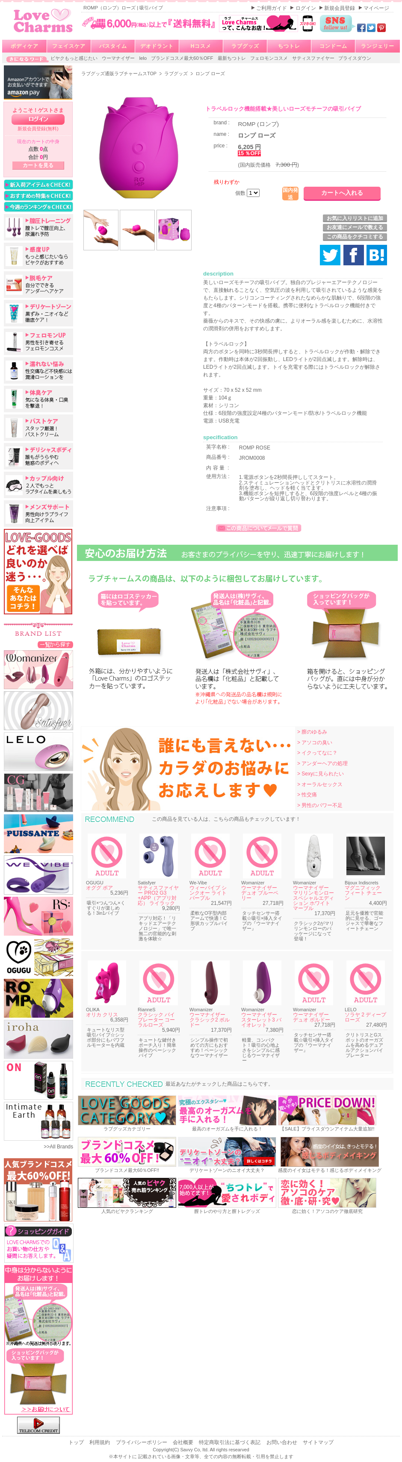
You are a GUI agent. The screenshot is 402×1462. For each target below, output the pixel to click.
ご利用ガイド (272, 8)
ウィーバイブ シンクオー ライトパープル (208, 893)
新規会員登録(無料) (38, 128)
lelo (143, 58)
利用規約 (100, 1442)
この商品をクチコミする (355, 237)
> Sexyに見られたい (320, 774)
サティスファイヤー (314, 58)
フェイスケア (69, 46)
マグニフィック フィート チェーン (363, 893)
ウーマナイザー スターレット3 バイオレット (261, 1020)
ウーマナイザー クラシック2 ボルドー (209, 1020)
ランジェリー (377, 46)
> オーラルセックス (320, 784)
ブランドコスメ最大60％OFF (183, 58)
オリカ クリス (102, 1015)
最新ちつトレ (232, 58)
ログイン (306, 8)
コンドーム (333, 46)
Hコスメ (201, 46)
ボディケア (24, 46)
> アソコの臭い (314, 743)
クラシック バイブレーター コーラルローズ (156, 1020)
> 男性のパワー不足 (320, 805)
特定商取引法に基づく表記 (230, 1442)
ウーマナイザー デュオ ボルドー (311, 1017)
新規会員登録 (340, 8)
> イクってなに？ (317, 753)
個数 (241, 193)
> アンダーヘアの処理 (322, 763)
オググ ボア (99, 888)
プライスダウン (354, 58)
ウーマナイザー (119, 58)
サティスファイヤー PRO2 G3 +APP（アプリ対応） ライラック (158, 895)
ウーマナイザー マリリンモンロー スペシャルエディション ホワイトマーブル (313, 898)
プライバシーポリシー (142, 1442)
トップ (76, 1442)
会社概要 (184, 1442)
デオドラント (157, 46)
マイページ (376, 8)
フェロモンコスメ (269, 58)
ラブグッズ (245, 46)
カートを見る (38, 165)
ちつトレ (289, 46)
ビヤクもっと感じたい (74, 58)
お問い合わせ (282, 1442)
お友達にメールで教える (355, 227)
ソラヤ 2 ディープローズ (365, 1017)
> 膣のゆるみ (312, 732)
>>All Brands (58, 1147)
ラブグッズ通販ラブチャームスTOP (119, 73)
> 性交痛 (307, 795)
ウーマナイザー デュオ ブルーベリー (259, 893)
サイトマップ (318, 1442)
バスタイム (113, 46)
